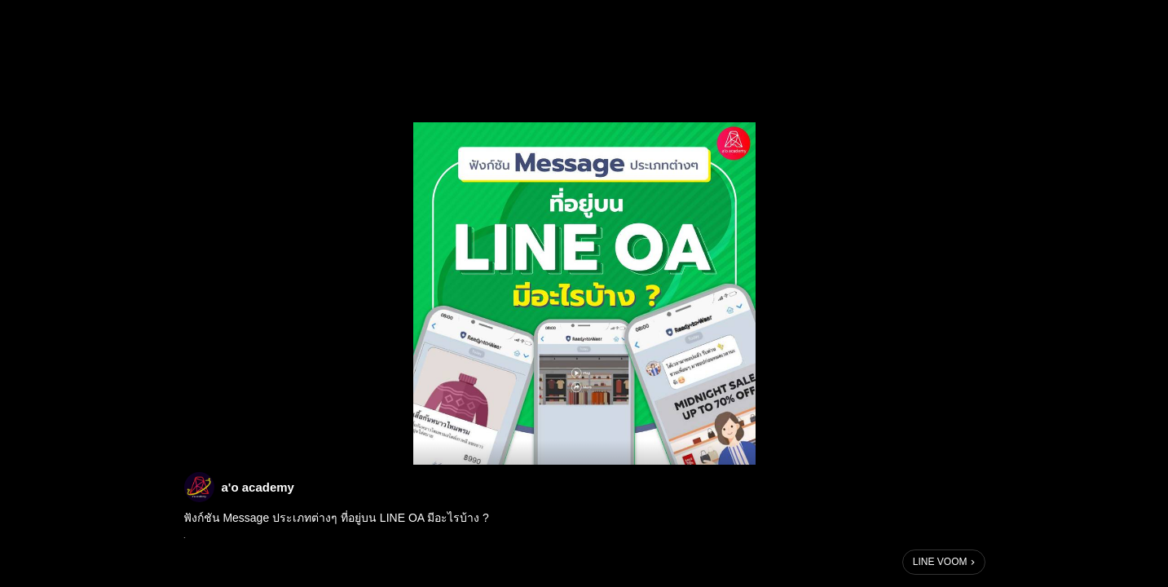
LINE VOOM (940, 561)
